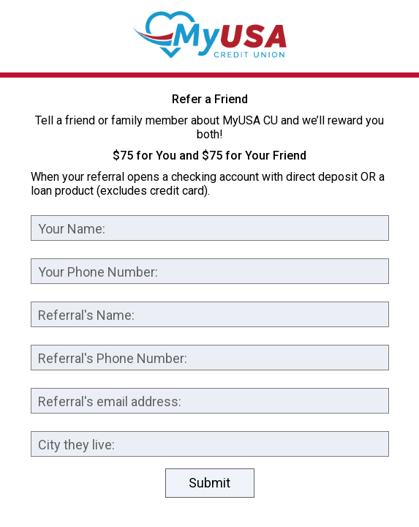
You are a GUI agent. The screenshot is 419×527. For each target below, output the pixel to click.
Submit (209, 482)
